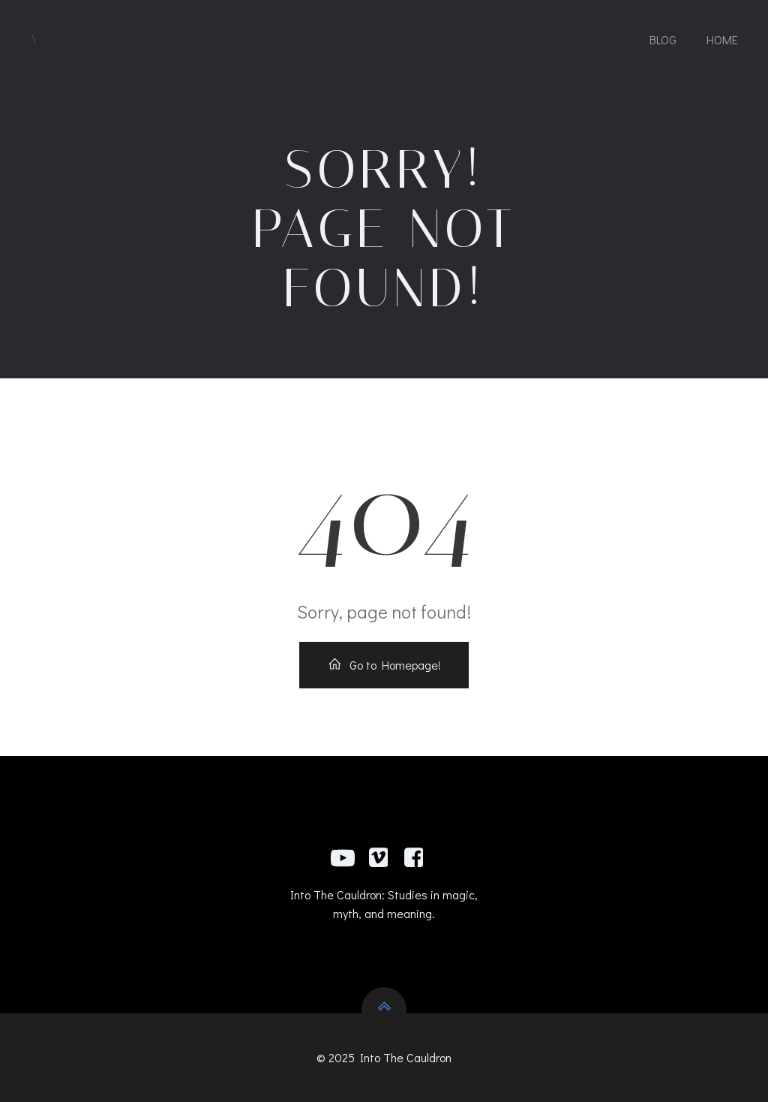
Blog (663, 39)
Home (722, 39)
